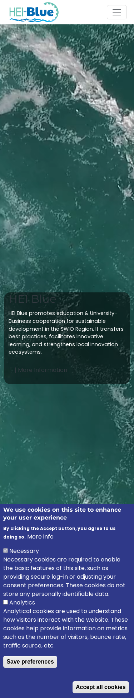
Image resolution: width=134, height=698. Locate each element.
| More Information (42, 370)
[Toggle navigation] (117, 12)
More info (40, 548)
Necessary (24, 562)
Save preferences (30, 673)
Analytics (22, 614)
